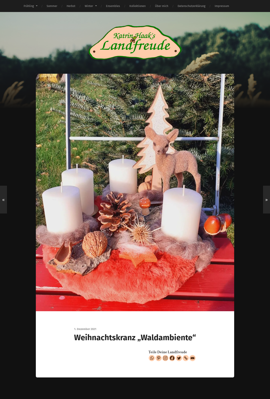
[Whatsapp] (152, 358)
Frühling (29, 6)
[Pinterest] (159, 358)
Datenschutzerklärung (191, 6)
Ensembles (113, 6)
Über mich (161, 6)
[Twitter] (179, 358)
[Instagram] (165, 358)
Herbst (71, 6)
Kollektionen (137, 6)
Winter (89, 6)
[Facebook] (172, 358)
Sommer (52, 6)
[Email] (192, 358)
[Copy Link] (186, 358)
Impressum (222, 6)
